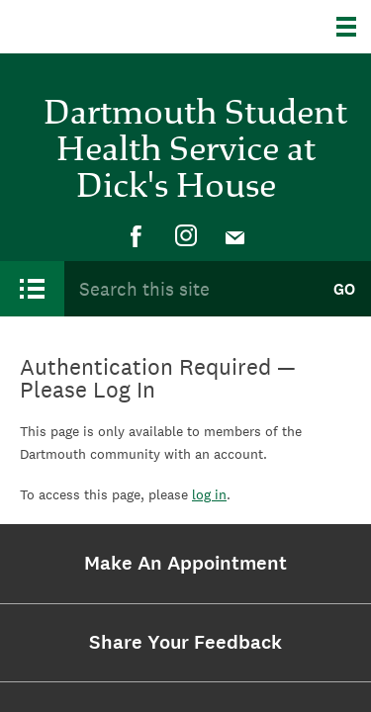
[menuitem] (136, 236)
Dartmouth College (116, 27)
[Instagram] (186, 236)
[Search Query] (190, 289)
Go (344, 289)
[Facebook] (136, 236)
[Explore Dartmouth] (353, 27)
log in (209, 494)
